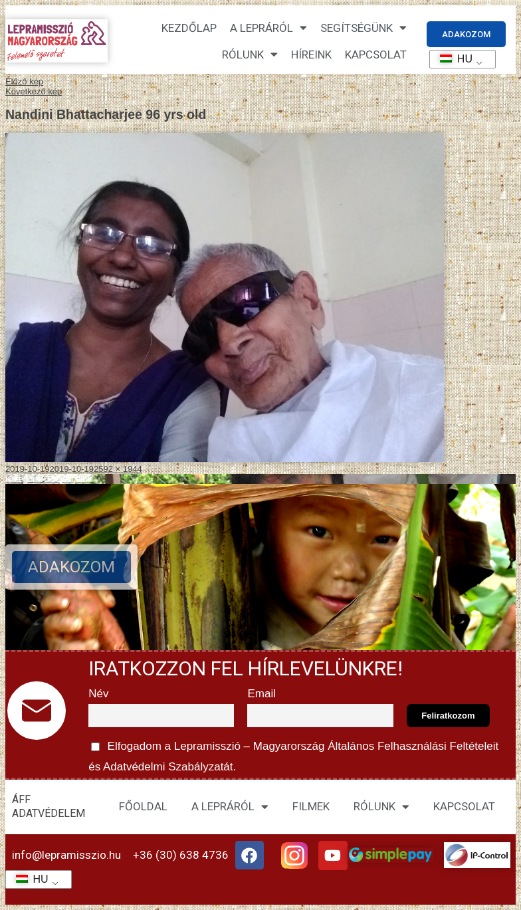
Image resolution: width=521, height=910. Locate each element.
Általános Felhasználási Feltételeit (413, 746)
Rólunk (250, 54)
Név (98, 693)
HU (451, 58)
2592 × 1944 (118, 469)
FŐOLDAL (143, 806)
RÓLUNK (381, 806)
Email (261, 693)
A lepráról (268, 27)
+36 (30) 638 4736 (181, 854)
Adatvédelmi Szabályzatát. (168, 766)
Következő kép (33, 91)
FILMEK (311, 806)
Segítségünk (363, 27)
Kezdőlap (189, 28)
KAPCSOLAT (376, 54)
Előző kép (24, 81)
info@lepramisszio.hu (66, 854)
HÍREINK (311, 54)
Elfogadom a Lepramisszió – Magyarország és (295, 754)
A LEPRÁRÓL (229, 806)
